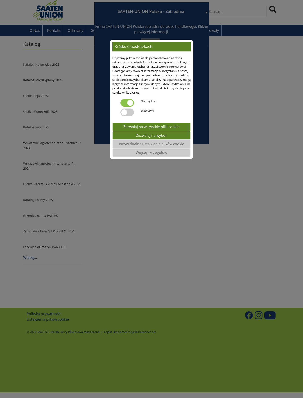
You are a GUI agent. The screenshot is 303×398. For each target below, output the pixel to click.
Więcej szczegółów (151, 152)
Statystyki (147, 111)
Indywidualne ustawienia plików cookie (151, 143)
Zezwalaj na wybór (151, 135)
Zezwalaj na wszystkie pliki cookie (151, 126)
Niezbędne (148, 101)
